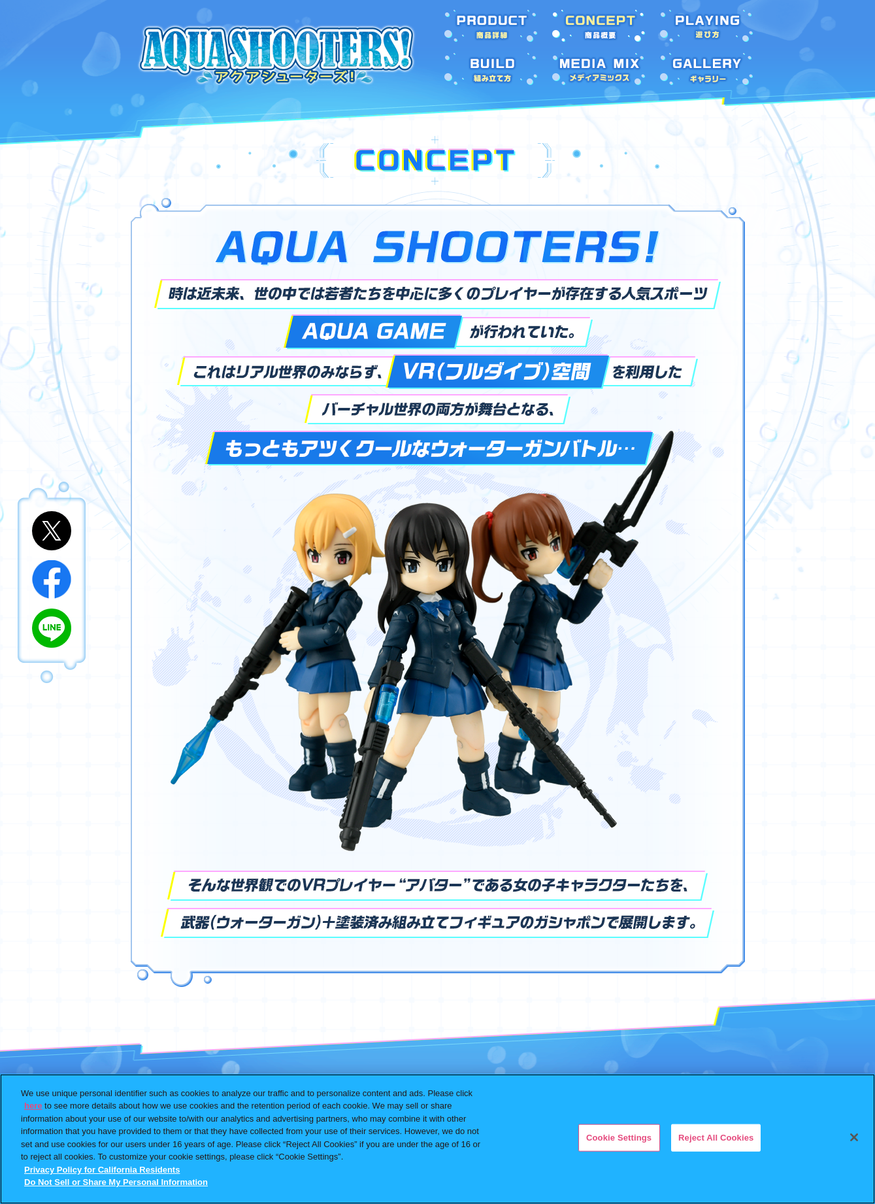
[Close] (854, 1137)
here (33, 1106)
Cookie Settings (619, 1138)
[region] (437, 1139)
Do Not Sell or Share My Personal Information (116, 1182)
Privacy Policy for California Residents (102, 1170)
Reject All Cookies (715, 1138)
